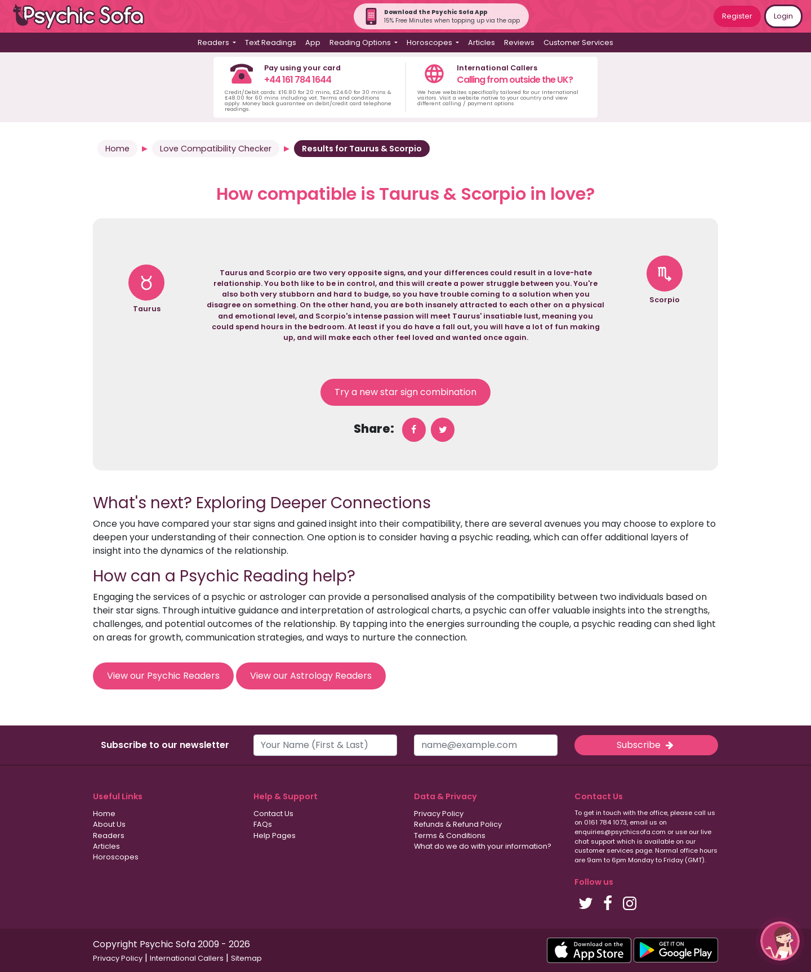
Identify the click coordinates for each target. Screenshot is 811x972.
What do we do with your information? (482, 846)
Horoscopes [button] (430, 42)
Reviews (519, 42)
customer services (604, 850)
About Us (109, 824)
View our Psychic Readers (163, 675)
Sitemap (246, 958)
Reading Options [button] (361, 42)
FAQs (262, 824)
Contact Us (273, 813)
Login (783, 16)
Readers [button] (214, 42)
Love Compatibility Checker (215, 148)
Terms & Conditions (449, 835)
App (312, 42)
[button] (780, 941)
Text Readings (270, 42)
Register (737, 16)
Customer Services (578, 42)
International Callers (187, 958)
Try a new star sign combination (405, 392)
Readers (108, 835)
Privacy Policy (439, 813)
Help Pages (274, 835)
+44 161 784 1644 (297, 79)
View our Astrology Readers (311, 675)
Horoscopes (116, 857)
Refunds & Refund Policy (458, 824)
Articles (481, 42)
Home (117, 148)
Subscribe (646, 744)
